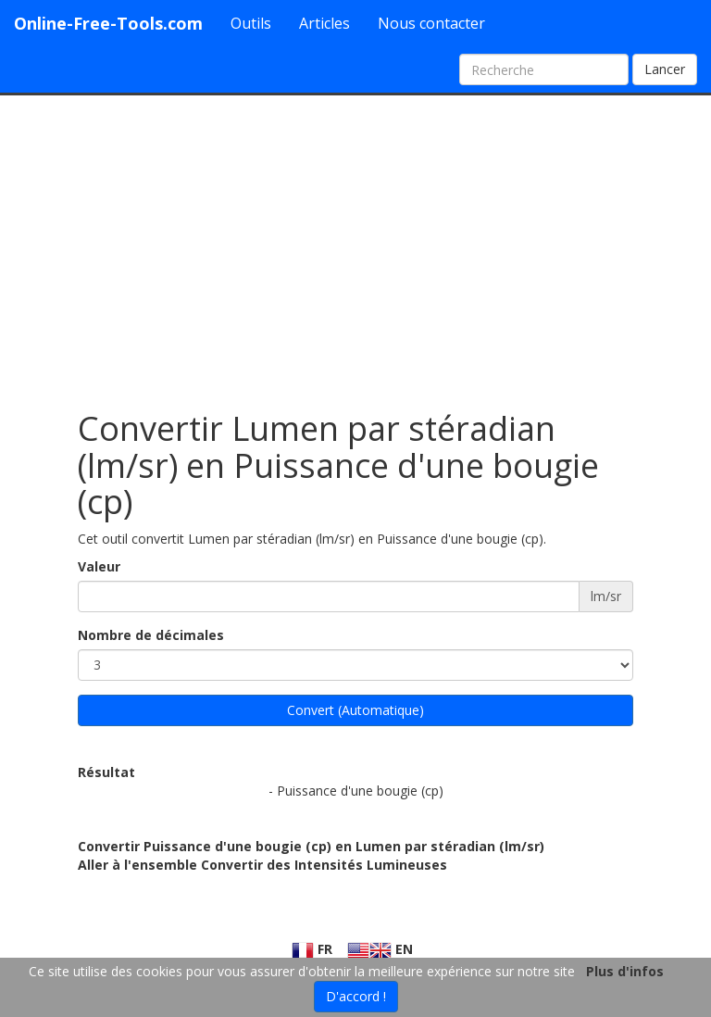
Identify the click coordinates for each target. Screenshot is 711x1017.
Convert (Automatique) (355, 710)
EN (380, 949)
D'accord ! (356, 996)
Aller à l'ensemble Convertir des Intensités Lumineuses (262, 864)
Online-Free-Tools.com (108, 23)
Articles (324, 23)
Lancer (664, 69)
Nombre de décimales (151, 635)
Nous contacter (431, 23)
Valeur (99, 566)
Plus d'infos (625, 971)
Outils (251, 23)
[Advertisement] (355, 243)
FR (312, 949)
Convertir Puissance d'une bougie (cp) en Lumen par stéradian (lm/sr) (311, 846)
